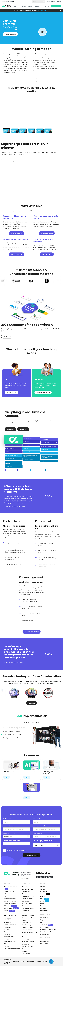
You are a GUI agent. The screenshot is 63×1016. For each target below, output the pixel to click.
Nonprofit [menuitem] (6, 938)
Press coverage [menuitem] (44, 943)
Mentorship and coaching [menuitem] (29, 924)
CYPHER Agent (7, 160)
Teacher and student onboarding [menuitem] (28, 952)
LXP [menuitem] (5, 905)
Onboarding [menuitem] (25, 910)
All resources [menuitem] (44, 926)
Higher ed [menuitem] (6, 955)
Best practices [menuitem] (44, 950)
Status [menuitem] (45, 970)
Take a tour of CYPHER (31, 641)
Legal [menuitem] (22, 970)
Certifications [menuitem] (26, 962)
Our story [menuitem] (42, 898)
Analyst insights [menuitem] (44, 936)
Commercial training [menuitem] (28, 905)
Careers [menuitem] (45, 903)
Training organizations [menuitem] (10, 933)
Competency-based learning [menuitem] (27, 959)
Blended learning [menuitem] (27, 938)
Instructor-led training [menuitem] (28, 955)
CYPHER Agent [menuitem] (11, 917)
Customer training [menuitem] (27, 900)
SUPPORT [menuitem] (59, 1)
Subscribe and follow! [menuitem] (46, 941)
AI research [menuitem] (46, 934)
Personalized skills (16, 233)
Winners (5, 336)
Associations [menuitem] (7, 936)
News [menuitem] (44, 908)
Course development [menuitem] (10, 907)
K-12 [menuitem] (5, 952)
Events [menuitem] (44, 910)
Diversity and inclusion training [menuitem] (28, 928)
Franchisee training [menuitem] (27, 907)
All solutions (10, 429)
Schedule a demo (56, 6)
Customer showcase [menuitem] (46, 955)
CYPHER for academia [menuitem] (10, 912)
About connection (16, 254)
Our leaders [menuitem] (43, 900)
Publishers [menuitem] (7, 943)
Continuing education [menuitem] (28, 936)
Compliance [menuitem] (25, 919)
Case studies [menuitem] (44, 952)
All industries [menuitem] (7, 931)
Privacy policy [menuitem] (30, 970)
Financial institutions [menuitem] (10, 950)
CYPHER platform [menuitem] (9, 900)
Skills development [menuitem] (27, 915)
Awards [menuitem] (42, 905)
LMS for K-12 (10, 392)
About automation (47, 233)
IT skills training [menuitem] (26, 934)
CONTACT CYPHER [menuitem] (50, 1)
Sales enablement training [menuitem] (29, 922)
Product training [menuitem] (26, 931)
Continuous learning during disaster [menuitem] (29, 942)
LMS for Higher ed (41, 392)
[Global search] (38, 1)
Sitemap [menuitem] (39, 970)
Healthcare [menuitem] (7, 948)
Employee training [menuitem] (27, 912)
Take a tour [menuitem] (10, 915)
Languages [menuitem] (16, 970)
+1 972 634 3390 (25, 887)
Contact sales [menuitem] (44, 919)
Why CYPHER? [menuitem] (44, 895)
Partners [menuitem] (42, 912)
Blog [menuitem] (41, 929)
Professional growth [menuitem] (28, 917)
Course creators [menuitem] (8, 941)
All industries (23, 429)
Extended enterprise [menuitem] (27, 898)
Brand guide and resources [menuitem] (48, 938)
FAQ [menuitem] (41, 931)
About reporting (47, 254)
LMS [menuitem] (5, 903)
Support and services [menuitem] (10, 924)
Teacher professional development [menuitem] (28, 947)
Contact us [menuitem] (43, 917)
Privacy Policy (22, 859)
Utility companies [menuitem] (9, 945)
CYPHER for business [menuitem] (10, 910)
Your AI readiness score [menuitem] (10, 897)
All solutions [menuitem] (25, 895)
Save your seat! (42, 10)
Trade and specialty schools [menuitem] (12, 957)
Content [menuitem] (9, 920)
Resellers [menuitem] (43, 915)
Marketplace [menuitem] (7, 922)
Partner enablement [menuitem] (27, 903)
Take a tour (31, 80)
